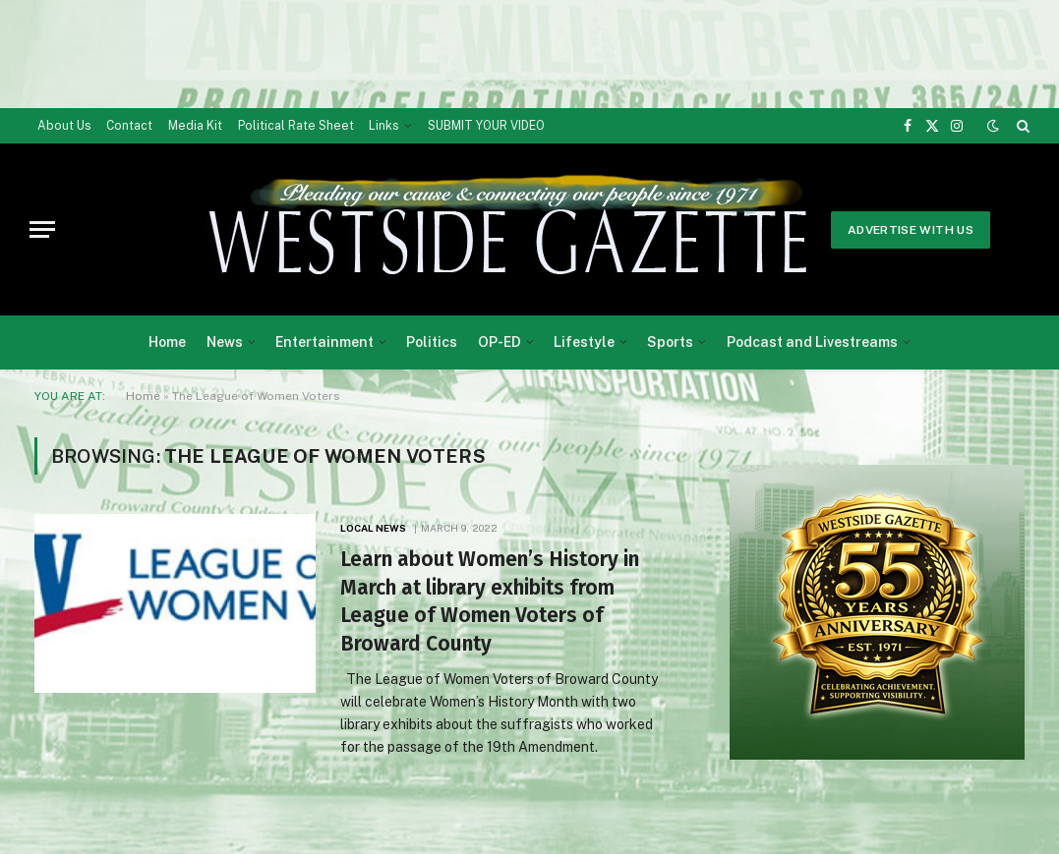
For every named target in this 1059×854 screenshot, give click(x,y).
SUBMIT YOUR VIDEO (486, 126)
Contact (129, 126)
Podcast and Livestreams (812, 342)
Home (167, 342)
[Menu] (42, 229)
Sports (670, 342)
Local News (373, 528)
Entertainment (324, 342)
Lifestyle (584, 342)
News (224, 342)
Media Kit (195, 126)
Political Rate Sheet (296, 126)
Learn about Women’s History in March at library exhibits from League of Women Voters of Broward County (489, 601)
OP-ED (499, 342)
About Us (64, 126)
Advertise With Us (910, 230)
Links (384, 126)
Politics (431, 342)
